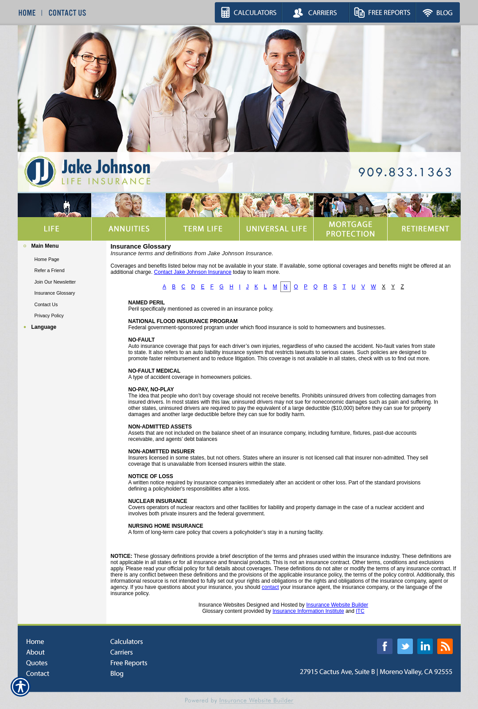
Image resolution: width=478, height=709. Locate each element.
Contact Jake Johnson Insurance (193, 272)
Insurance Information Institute (308, 611)
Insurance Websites (221, 605)
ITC (360, 611)
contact (270, 587)
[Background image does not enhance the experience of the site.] (62, 247)
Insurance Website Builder (337, 605)
